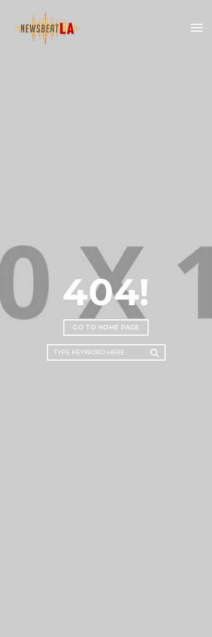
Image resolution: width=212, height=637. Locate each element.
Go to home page (106, 327)
